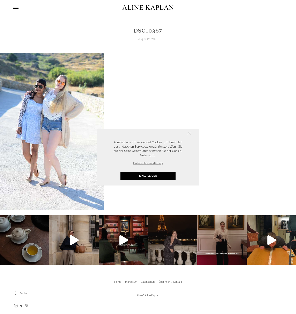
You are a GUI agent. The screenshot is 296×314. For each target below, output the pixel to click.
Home (117, 281)
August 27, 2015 (147, 39)
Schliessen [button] (176, 133)
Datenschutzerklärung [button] (148, 163)
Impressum (131, 281)
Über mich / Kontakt (170, 281)
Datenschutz (148, 281)
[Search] (16, 293)
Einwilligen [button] (148, 175)
